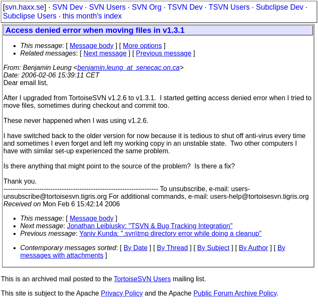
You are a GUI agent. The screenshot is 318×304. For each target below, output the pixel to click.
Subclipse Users (29, 16)
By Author (253, 247)
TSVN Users (229, 7)
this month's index (92, 16)
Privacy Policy (122, 293)
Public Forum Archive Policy (234, 293)
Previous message (164, 53)
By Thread (172, 247)
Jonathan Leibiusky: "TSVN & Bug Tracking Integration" (149, 225)
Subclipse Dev (279, 7)
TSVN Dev (185, 7)
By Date (135, 247)
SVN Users (107, 7)
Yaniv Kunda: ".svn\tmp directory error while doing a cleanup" (170, 233)
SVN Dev (67, 7)
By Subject (213, 247)
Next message (104, 53)
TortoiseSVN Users (142, 279)
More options (142, 45)
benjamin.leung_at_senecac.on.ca (128, 67)
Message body (91, 45)
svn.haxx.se (24, 7)
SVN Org (146, 7)
